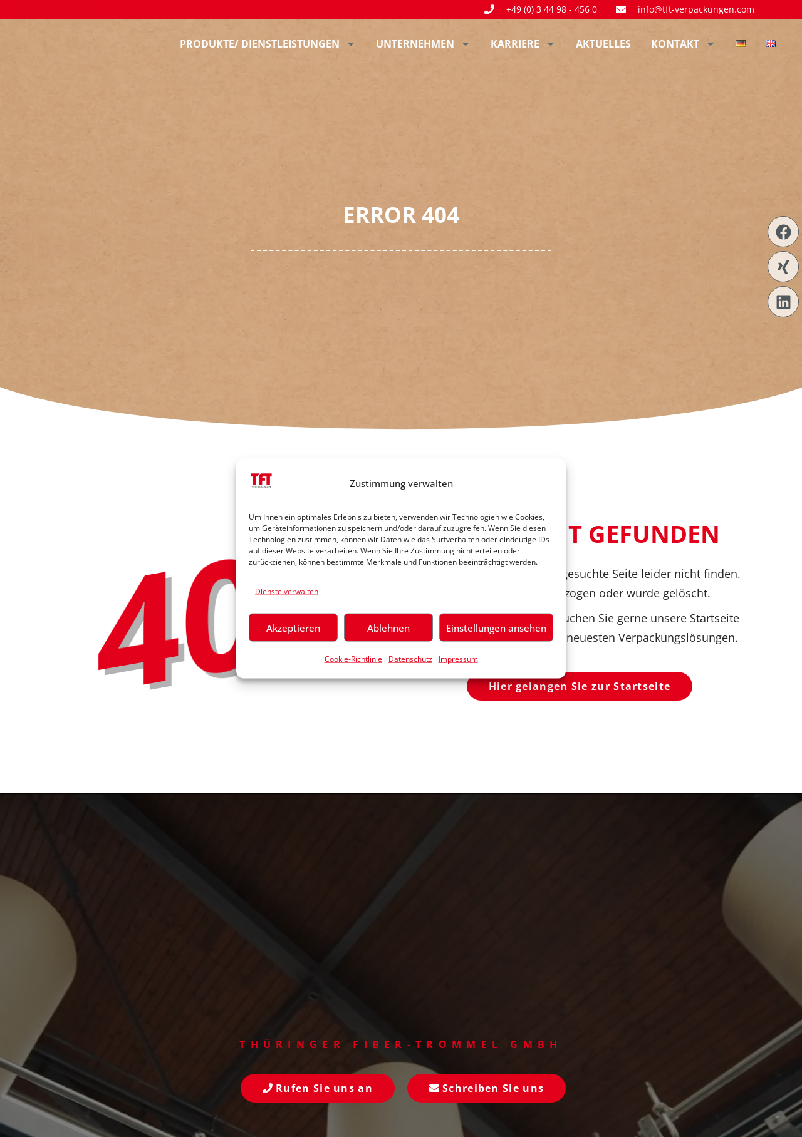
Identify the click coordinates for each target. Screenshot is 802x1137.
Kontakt (683, 44)
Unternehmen (423, 44)
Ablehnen (388, 627)
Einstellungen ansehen (496, 627)
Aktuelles (603, 44)
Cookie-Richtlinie (353, 659)
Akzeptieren (293, 627)
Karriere (523, 44)
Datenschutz (410, 659)
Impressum (458, 659)
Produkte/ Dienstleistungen (268, 44)
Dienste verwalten (286, 590)
